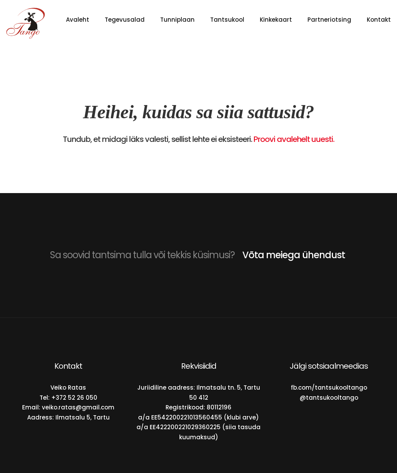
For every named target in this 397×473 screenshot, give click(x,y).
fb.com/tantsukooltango (329, 387)
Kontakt (379, 20)
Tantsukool (227, 20)
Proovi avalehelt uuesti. (294, 139)
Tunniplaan (177, 20)
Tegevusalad (125, 20)
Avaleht (77, 20)
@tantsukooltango (329, 398)
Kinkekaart (276, 20)
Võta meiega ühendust (293, 255)
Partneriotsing (329, 20)
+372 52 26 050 (74, 398)
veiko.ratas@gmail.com (78, 407)
